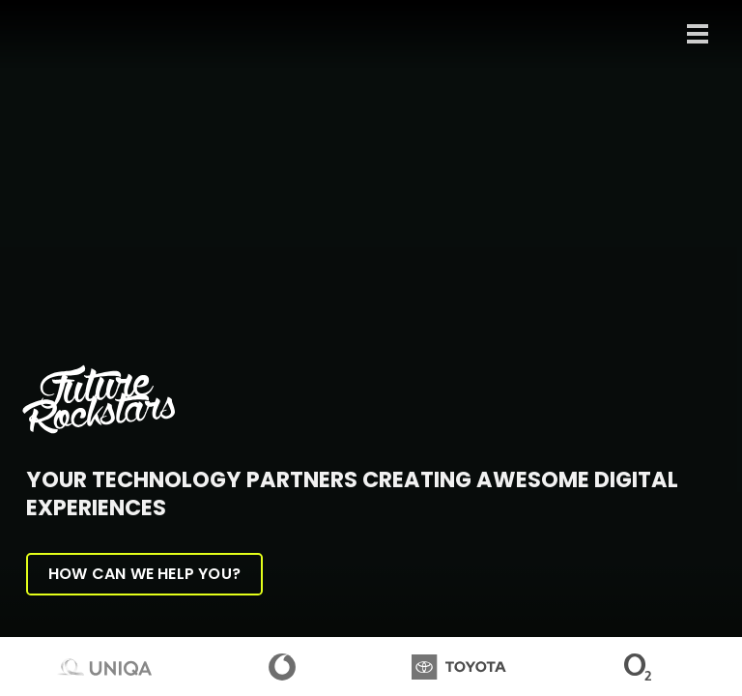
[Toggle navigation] (697, 33)
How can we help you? (144, 574)
